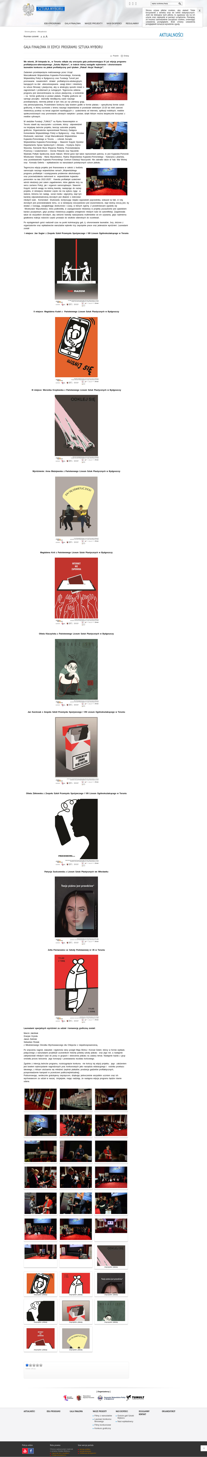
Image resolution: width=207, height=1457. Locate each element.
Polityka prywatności (59, 1455)
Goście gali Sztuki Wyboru (125, 1417)
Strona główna (30, 32)
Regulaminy (144, 1411)
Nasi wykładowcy (125, 1422)
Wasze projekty (100, 1411)
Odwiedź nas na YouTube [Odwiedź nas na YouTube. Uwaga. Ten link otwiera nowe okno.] (25, 1451)
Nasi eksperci (122, 1411)
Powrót (114, 56)
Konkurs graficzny (102, 1429)
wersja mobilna (85, 1449)
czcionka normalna (42, 36)
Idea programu (53, 1411)
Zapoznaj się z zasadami (60, 1453)
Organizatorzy (168, 1411)
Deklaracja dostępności (88, 1453)
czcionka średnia (44, 36)
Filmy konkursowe (102, 1425)
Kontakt (142, 1414)
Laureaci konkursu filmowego (102, 1420)
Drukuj (125, 56)
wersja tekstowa (85, 1451)
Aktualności (42, 32)
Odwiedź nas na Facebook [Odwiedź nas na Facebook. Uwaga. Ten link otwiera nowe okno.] (31, 1451)
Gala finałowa (76, 1411)
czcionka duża (47, 36)
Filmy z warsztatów (103, 1416)
